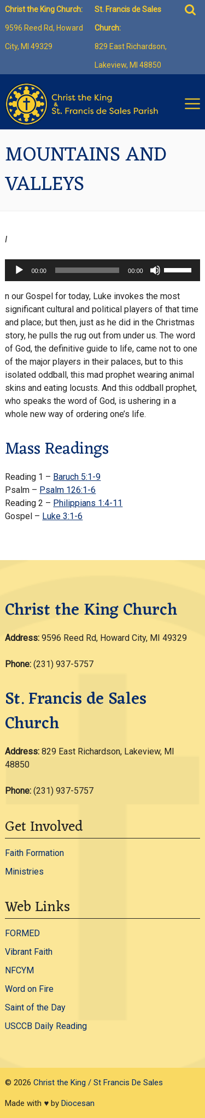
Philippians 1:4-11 (87, 503)
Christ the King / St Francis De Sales (98, 1082)
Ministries (24, 871)
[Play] (19, 270)
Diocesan (78, 1103)
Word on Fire (29, 989)
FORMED (22, 933)
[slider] (87, 270)
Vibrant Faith (28, 952)
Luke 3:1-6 (62, 516)
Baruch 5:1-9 (77, 477)
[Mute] (155, 270)
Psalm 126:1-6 (67, 490)
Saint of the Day (35, 1007)
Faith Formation (34, 853)
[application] (102, 270)
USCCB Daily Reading (46, 1026)
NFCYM (19, 970)
